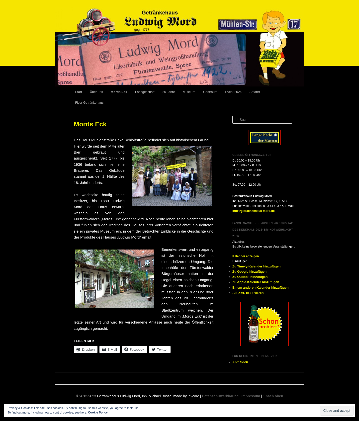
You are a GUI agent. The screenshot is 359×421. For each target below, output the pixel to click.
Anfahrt (255, 92)
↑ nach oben (273, 396)
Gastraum (210, 92)
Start (78, 92)
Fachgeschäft (145, 92)
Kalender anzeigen (245, 256)
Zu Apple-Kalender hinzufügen (255, 282)
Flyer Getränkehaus (89, 102)
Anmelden (240, 362)
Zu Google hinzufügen (249, 271)
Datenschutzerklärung (220, 396)
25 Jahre (168, 92)
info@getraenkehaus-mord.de (253, 211)
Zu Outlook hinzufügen (250, 277)
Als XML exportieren (248, 293)
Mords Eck (119, 92)
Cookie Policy (98, 412)
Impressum (251, 396)
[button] (240, 261)
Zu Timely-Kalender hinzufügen (256, 266)
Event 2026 (233, 92)
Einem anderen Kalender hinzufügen (260, 287)
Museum (189, 92)
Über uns (96, 92)
